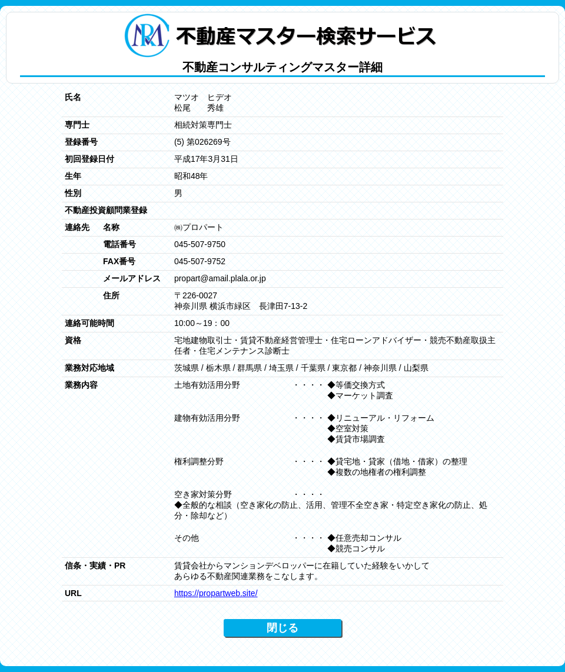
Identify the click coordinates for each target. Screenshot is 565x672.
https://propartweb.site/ (216, 593)
